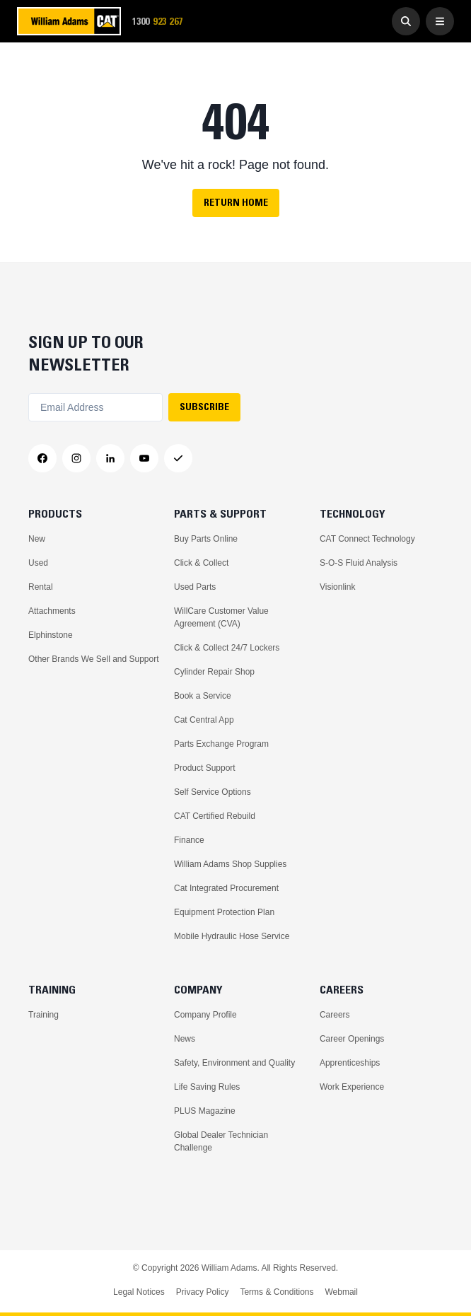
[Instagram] (76, 458)
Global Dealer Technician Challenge (221, 1141)
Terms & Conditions (276, 1292)
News (184, 1039)
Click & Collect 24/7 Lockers (226, 648)
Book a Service (202, 696)
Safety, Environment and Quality (234, 1063)
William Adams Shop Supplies (230, 864)
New (36, 539)
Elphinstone (50, 635)
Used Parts (195, 587)
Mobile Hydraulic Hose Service (231, 936)
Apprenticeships (350, 1063)
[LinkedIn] (110, 458)
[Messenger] (178, 458)
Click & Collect (201, 563)
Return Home (236, 202)
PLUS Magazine (205, 1111)
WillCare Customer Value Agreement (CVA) (221, 617)
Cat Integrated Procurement (226, 888)
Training (43, 1015)
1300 (162, 21)
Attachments (52, 611)
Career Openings (352, 1039)
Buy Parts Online (206, 539)
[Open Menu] (440, 21)
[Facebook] (42, 458)
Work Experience (352, 1087)
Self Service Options (212, 792)
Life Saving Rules (207, 1087)
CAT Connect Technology (367, 539)
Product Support (205, 768)
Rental (40, 587)
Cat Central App (204, 720)
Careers (335, 1015)
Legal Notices (139, 1292)
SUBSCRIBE (204, 406)
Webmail (341, 1292)
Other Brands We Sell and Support (93, 659)
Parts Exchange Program (221, 744)
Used (38, 563)
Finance (189, 840)
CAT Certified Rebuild (214, 816)
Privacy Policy (202, 1292)
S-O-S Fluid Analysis (358, 563)
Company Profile (205, 1015)
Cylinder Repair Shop (214, 672)
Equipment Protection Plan (224, 912)
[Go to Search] (406, 21)
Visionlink (337, 587)
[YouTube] (144, 458)
